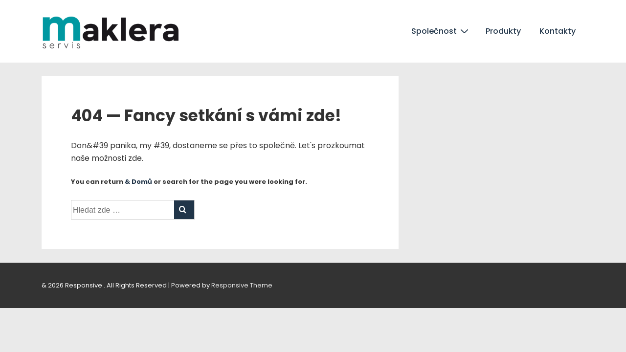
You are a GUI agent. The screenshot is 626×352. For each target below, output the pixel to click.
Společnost (441, 31)
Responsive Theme (241, 285)
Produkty (503, 31)
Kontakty (557, 31)
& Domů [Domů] (138, 181)
